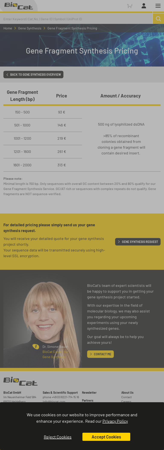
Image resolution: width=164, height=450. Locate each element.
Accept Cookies (106, 436)
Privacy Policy (115, 421)
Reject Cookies (58, 436)
